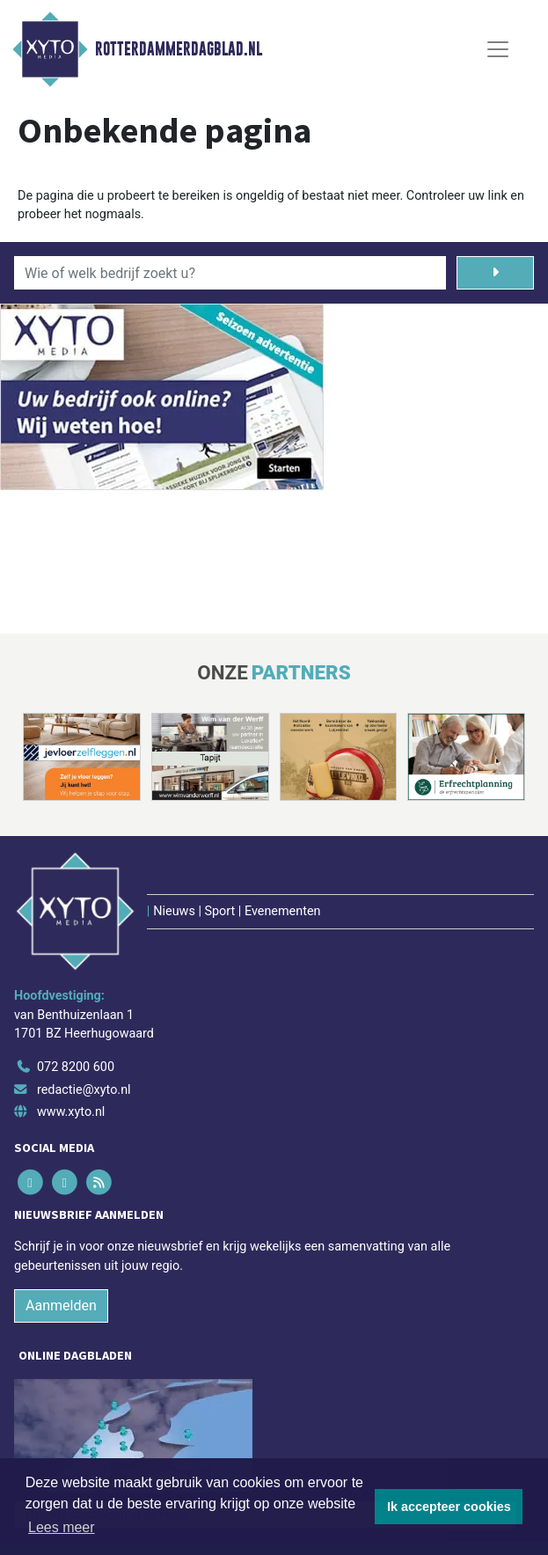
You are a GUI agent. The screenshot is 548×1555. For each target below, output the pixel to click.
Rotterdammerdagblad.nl (178, 49)
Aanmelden (61, 1305)
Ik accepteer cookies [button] (449, 1507)
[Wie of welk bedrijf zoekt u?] (230, 273)
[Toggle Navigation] (498, 49)
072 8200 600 (75, 1067)
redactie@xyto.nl (84, 1089)
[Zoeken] (496, 273)
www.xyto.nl (71, 1111)
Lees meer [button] (61, 1527)
